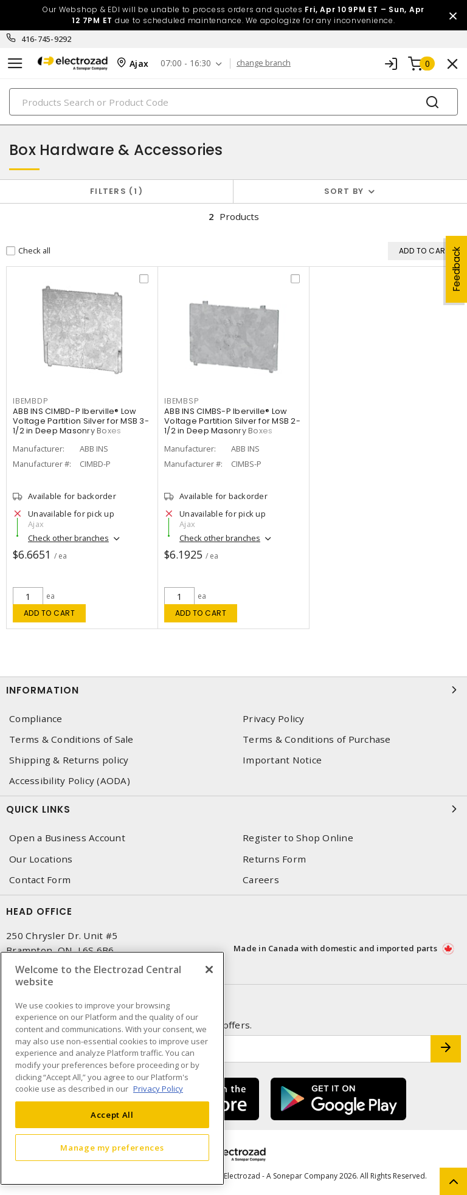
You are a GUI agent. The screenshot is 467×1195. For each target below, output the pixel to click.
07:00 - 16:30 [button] (186, 63)
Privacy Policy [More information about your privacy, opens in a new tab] (158, 1088)
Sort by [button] (344, 191)
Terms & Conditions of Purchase (317, 739)
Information (233, 690)
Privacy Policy (274, 719)
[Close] (209, 969)
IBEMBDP (30, 401)
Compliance (36, 719)
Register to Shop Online (298, 838)
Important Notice (282, 760)
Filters (116, 191)
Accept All (112, 1114)
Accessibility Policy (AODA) (69, 781)
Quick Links (233, 809)
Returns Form (274, 859)
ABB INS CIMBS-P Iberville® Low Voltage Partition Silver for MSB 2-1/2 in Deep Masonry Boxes (232, 421)
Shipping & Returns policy (68, 760)
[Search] (233, 101)
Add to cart (49, 613)
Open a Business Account (67, 838)
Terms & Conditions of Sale (71, 739)
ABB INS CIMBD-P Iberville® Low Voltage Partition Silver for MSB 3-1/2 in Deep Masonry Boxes (81, 421)
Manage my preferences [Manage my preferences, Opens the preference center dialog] (112, 1147)
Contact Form (40, 880)
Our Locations (40, 859)
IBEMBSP (181, 401)
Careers (261, 880)
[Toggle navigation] (15, 63)
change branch (264, 63)
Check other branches (68, 537)
